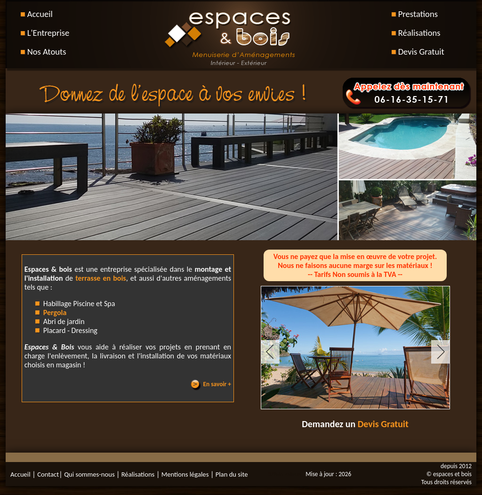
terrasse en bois (100, 278)
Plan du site (231, 474)
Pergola (55, 312)
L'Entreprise (48, 32)
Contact (48, 474)
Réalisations (419, 32)
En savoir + (217, 384)
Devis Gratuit (421, 51)
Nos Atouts (46, 51)
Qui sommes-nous (90, 474)
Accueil (40, 13)
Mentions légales (184, 474)
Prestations (418, 13)
